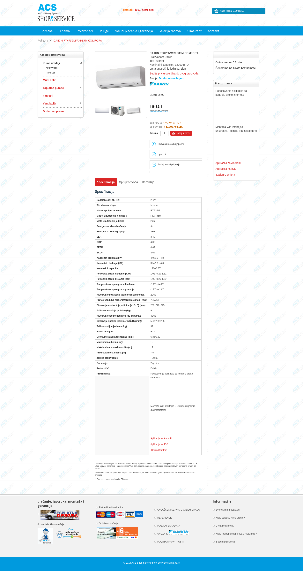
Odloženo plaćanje (108, 523)
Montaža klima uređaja (53, 524)
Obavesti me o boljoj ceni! (171, 144)
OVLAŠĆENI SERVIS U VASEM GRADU (178, 509)
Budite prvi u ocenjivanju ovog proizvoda (174, 73)
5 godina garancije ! (226, 541)
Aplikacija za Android (161, 438)
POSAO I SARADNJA (168, 525)
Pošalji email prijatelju (169, 164)
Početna (43, 40)
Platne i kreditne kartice (111, 507)
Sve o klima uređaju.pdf (228, 509)
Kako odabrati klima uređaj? (230, 517)
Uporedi (162, 154)
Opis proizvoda (128, 182)
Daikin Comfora (159, 450)
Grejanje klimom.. (225, 525)
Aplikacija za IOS (159, 444)
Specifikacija (106, 182)
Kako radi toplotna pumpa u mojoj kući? (236, 533)
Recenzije (148, 182)
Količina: (154, 133)
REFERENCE (164, 517)
